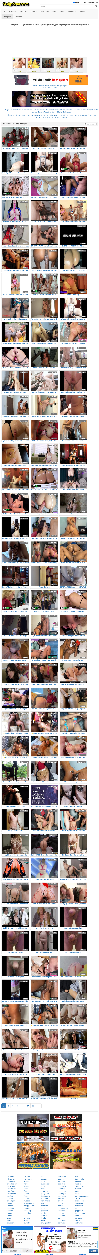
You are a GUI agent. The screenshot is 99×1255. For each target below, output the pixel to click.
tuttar (77, 1191)
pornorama (79, 1206)
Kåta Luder (10, 115)
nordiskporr (28, 1179)
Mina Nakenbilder (76, 110)
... (22, 1106)
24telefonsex (80, 1186)
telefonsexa (45, 1196)
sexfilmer (61, 1184)
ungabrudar (11, 1181)
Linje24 (7, 110)
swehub (78, 1189)
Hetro (77, 3)
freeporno (10, 1208)
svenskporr (11, 1201)
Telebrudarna (21, 110)
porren (26, 1216)
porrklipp (27, 1213)
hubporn (27, 1201)
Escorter (45, 115)
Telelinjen (14, 110)
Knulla (94, 115)
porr (59, 1218)
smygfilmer (11, 1191)
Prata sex (42, 110)
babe (9, 1218)
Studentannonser (36, 115)
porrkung (27, 1211)
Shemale (92, 3)
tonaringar (62, 1194)
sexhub (61, 1206)
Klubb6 (54, 112)
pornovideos (79, 1201)
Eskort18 (60, 112)
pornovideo (79, 1203)
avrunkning (28, 1223)
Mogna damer (56, 117)
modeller (61, 1189)
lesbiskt (61, 1198)
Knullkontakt (53, 115)
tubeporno (11, 1179)
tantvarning (79, 1223)
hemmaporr (45, 1201)
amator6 (78, 1184)
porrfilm (10, 1196)
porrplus (44, 1208)
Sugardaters (38, 117)
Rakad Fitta (73, 115)
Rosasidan (47, 112)
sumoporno (11, 1223)
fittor (42, 1176)
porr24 (43, 1213)
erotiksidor (11, 1186)
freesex (10, 1203)
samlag (27, 1208)
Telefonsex (29, 110)
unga (43, 1181)
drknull (26, 1194)
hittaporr (78, 1208)
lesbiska (44, 1216)
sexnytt (77, 1198)
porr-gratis (62, 1196)
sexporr (61, 1179)
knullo (9, 1220)
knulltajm (44, 1218)
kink (42, 1203)
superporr (44, 1198)
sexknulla (61, 1181)
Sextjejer (41, 112)
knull (26, 1189)
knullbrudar (28, 1186)
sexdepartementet (81, 1196)
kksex (43, 1220)
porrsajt (61, 1213)
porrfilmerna (11, 1189)
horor (26, 1184)
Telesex (36, 110)
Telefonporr (66, 110)
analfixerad (45, 1206)
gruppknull (79, 1211)
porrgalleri (45, 1194)
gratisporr (27, 1198)
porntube (61, 1223)
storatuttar (79, 1218)
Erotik (59, 115)
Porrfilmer (88, 115)
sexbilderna (11, 1194)
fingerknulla (79, 1179)
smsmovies (62, 1176)
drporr (60, 1201)
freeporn (10, 1211)
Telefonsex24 (57, 110)
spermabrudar (29, 1203)
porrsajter (61, 1211)
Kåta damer (65, 117)
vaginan (44, 1179)
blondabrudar (80, 1213)
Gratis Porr (65, 115)
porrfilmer (44, 1211)
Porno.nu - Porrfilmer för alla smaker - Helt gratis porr (49, 86)
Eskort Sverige (87, 110)
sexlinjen (10, 1176)
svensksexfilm (12, 1184)
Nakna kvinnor (26, 115)
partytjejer (27, 1176)
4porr (26, 1196)
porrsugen (62, 1186)
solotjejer (44, 1191)
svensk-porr (45, 1184)
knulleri (26, 1181)
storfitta (77, 1194)
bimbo (9, 1216)
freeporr (10, 1206)
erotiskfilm (79, 1181)
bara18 (77, 1220)
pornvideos (62, 1220)
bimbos (10, 1213)
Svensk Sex (81, 115)
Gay (84, 3)
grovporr (27, 1218)
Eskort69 (18, 115)
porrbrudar (62, 1191)
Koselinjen (49, 110)
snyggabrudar (29, 1206)
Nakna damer (47, 117)
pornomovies (63, 1208)
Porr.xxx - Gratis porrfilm (49, 88)
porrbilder (61, 1216)
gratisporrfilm (46, 1223)
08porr (60, 1203)
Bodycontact (67, 112)
